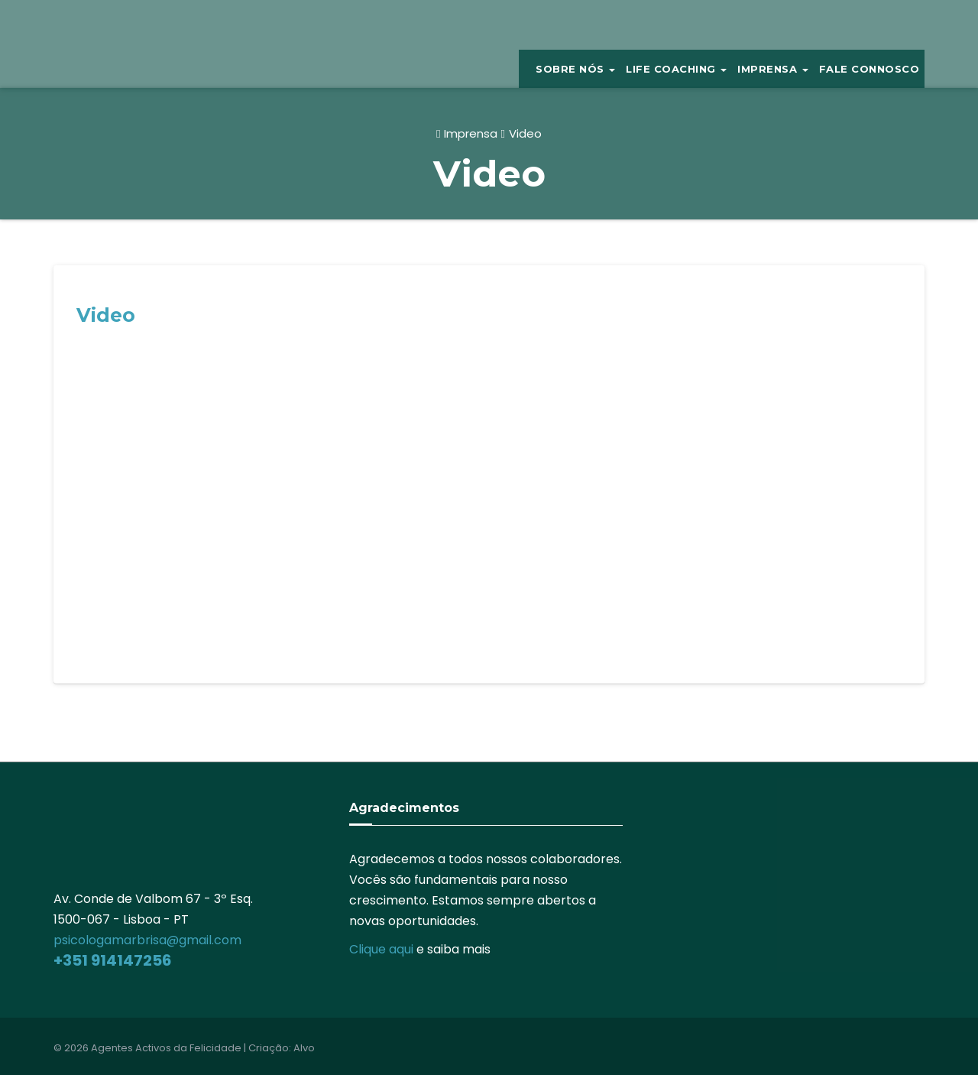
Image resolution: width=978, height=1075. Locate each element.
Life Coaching (676, 69)
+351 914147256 (112, 960)
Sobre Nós (575, 69)
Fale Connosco (869, 69)
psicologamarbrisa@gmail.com (147, 940)
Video (525, 133)
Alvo (304, 1048)
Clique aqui (381, 949)
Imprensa (470, 133)
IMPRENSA (772, 69)
